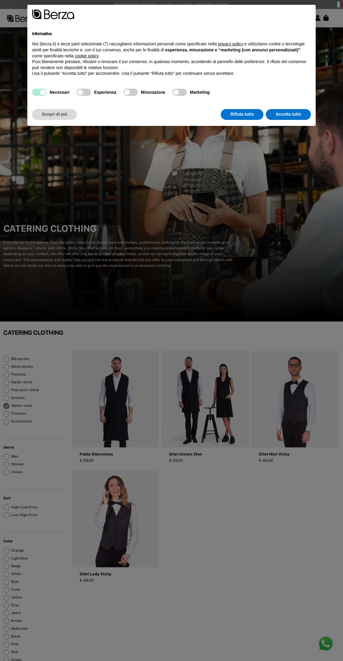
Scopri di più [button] (54, 114)
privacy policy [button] (230, 43)
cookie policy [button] (87, 55)
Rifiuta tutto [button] (242, 114)
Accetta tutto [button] (288, 114)
